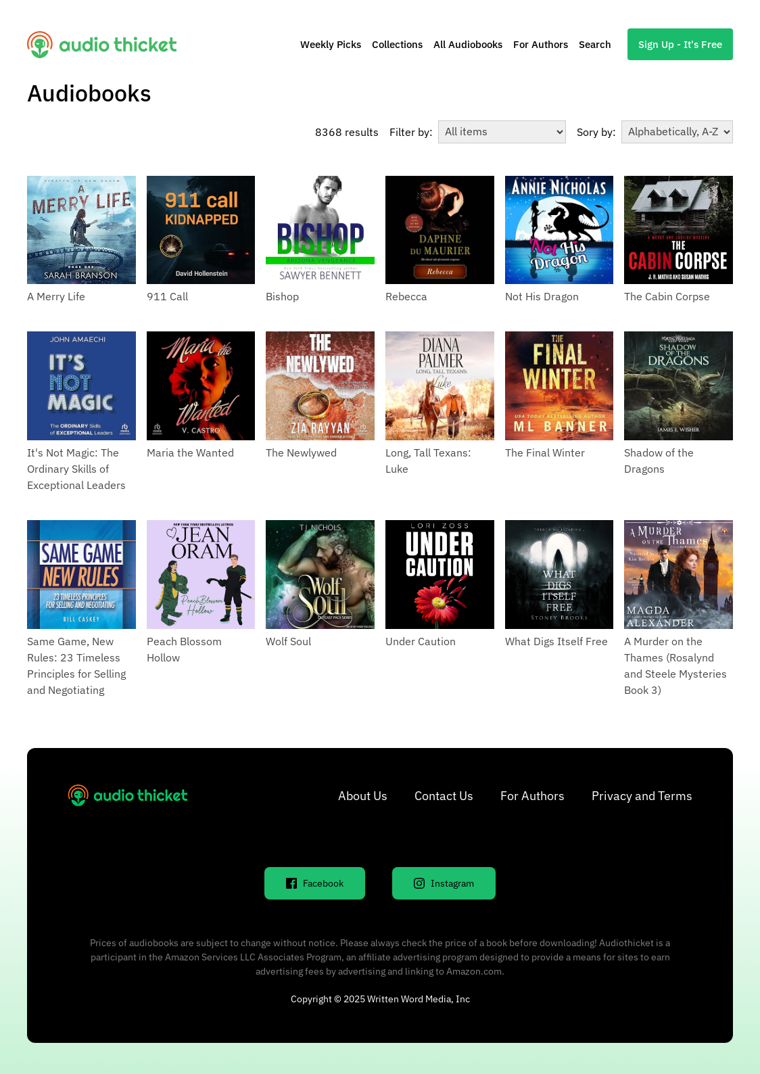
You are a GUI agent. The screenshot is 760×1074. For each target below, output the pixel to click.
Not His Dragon (542, 296)
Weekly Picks (330, 44)
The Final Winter (545, 452)
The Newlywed (301, 452)
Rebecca (406, 296)
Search (595, 44)
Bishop (282, 296)
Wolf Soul (288, 641)
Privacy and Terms (642, 795)
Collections (397, 44)
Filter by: (411, 132)
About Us (362, 795)
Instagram (444, 883)
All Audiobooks (467, 44)
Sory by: (596, 132)
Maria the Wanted (190, 452)
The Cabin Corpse (667, 296)
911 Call (167, 296)
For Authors (540, 44)
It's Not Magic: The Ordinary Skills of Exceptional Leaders (76, 469)
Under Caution (420, 641)
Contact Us (443, 795)
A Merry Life (56, 296)
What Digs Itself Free (556, 641)
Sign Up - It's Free (680, 44)
